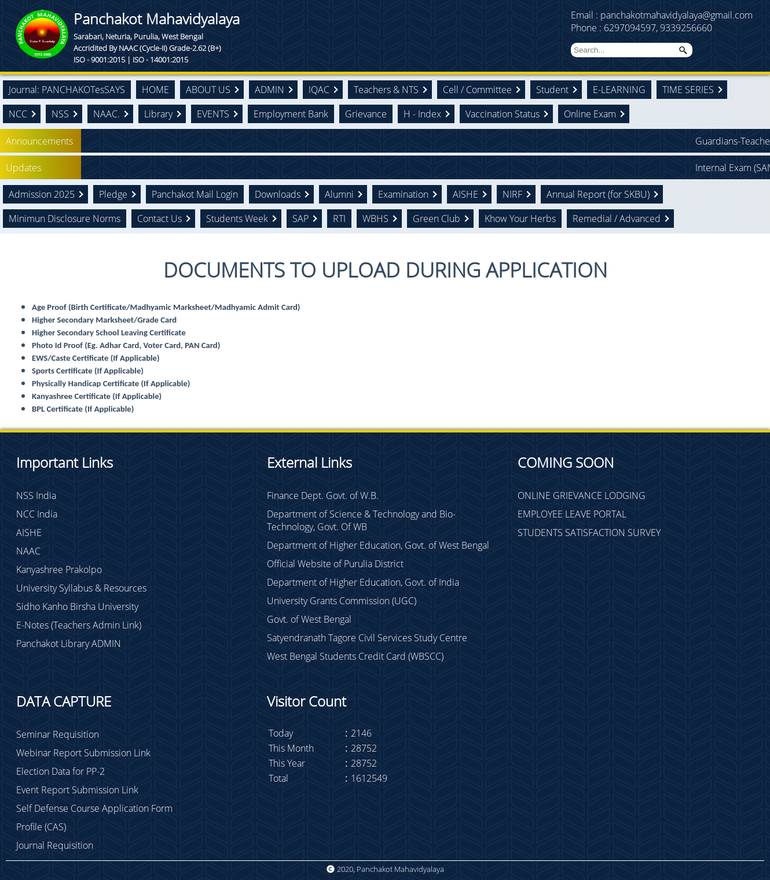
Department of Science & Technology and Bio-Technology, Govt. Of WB (361, 520)
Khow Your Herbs (520, 218)
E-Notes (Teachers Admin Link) (78, 625)
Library (158, 114)
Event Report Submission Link (77, 789)
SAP (300, 218)
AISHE (465, 194)
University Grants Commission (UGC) (341, 600)
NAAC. (106, 114)
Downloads (277, 194)
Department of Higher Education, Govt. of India (363, 582)
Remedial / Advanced (617, 218)
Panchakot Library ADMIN (68, 643)
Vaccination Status (502, 114)
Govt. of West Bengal (309, 619)
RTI (339, 218)
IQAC (319, 89)
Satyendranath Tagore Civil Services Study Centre (367, 637)
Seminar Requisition (57, 734)
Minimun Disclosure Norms (64, 218)
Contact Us (159, 218)
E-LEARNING (619, 89)
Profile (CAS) (41, 826)
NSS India (36, 495)
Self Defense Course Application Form (94, 808)
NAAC (28, 551)
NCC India (36, 514)
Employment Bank (291, 114)
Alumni (339, 194)
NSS (60, 114)
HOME (155, 89)
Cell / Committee (477, 89)
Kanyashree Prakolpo (59, 569)
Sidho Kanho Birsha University (77, 606)
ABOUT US (208, 89)
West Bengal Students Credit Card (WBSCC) (355, 656)
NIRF (512, 194)
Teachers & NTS (386, 89)
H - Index (422, 114)
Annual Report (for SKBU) (598, 194)
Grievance (366, 114)
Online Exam (590, 114)
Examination (403, 194)
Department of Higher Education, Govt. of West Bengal (378, 545)
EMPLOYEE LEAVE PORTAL (572, 514)
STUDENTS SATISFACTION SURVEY (589, 532)
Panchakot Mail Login (195, 194)
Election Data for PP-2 (60, 771)
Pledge (113, 194)
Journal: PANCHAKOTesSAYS (67, 89)
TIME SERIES (688, 89)
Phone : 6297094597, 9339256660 (641, 27)
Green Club (436, 218)
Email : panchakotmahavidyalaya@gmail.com (662, 15)
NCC (18, 114)
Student (552, 89)
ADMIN (269, 89)
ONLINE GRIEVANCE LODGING (582, 495)
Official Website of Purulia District (335, 563)
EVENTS (213, 114)
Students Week (237, 218)
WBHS (375, 218)
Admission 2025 (42, 194)
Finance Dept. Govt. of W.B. (323, 495)
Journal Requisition (54, 845)
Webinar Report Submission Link (83, 752)
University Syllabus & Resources (81, 588)
